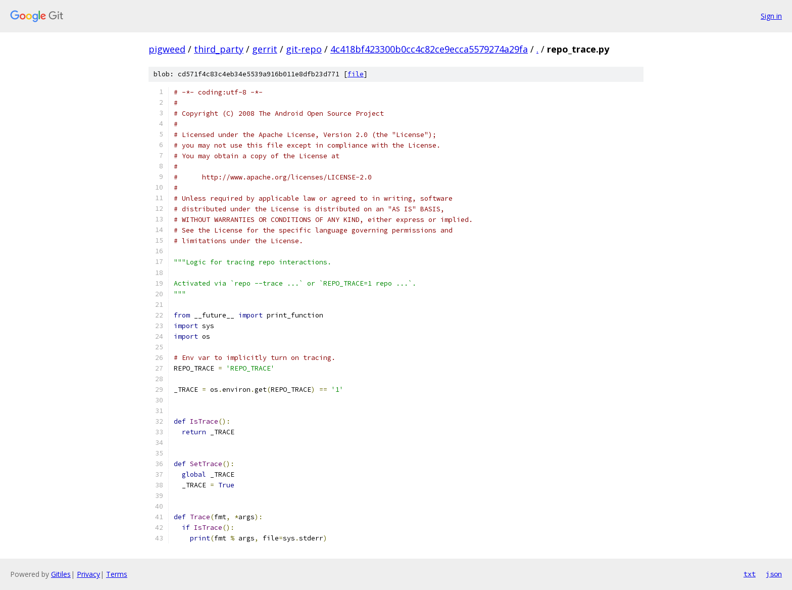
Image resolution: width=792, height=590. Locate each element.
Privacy (88, 574)
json (774, 573)
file (356, 74)
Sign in (771, 16)
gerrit (264, 49)
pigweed (166, 49)
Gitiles (61, 574)
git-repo (304, 49)
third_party (218, 49)
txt (750, 573)
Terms (116, 574)
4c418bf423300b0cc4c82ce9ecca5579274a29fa (429, 49)
